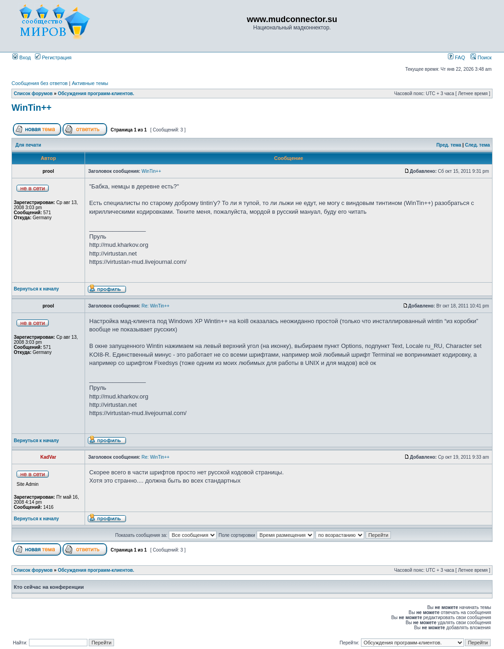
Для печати (28, 145)
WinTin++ (31, 107)
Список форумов (33, 93)
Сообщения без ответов (39, 83)
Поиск (481, 57)
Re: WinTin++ (156, 305)
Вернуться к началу (36, 288)
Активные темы (90, 83)
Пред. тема (448, 145)
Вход (21, 57)
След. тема (477, 145)
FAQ (456, 57)
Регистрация (53, 57)
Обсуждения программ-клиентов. (96, 93)
